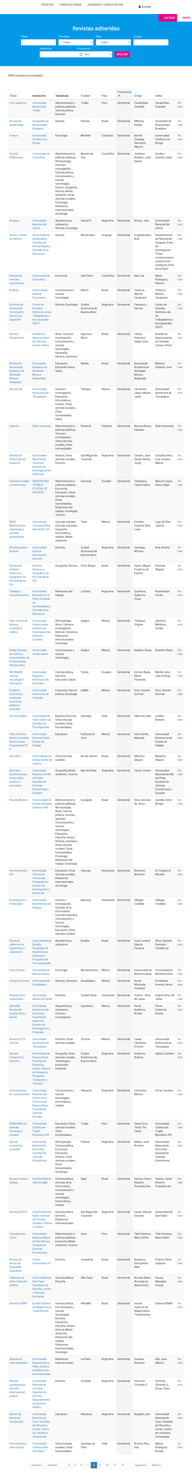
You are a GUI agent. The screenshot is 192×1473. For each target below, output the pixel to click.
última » (156, 1465)
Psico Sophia (17, 970)
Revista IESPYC (18, 1211)
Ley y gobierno (17, 102)
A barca (14, 290)
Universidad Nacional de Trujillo (39, 106)
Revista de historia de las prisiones (17, 459)
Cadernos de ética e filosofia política (18, 1281)
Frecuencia (83, 48)
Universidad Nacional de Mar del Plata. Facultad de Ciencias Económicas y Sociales (41, 782)
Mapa (186, 17)
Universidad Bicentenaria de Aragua (41, 904)
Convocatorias (70, 4)
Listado (169, 17)
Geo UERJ (15, 756)
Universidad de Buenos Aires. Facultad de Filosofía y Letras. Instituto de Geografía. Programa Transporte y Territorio (41, 1068)
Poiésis (13, 135)
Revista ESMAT (18, 1303)
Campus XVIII (40, 807)
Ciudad (138, 36)
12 (122, 1465)
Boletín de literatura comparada (16, 1418)
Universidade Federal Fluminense (40, 294)
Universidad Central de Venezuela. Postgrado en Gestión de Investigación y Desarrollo (41, 882)
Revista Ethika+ (18, 715)
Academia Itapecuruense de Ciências (41, 337)
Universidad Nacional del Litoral (39, 224)
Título (24, 36)
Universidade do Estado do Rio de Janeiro (42, 760)
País (98, 36)
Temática (64, 36)
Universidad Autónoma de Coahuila (40, 694)
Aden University (41, 426)
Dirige (138, 95)
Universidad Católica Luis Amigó (39, 139)
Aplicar (122, 54)
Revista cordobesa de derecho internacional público (17, 1388)
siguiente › (141, 1465)
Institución (46, 48)
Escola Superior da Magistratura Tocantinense (41, 1307)
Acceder (145, 6)
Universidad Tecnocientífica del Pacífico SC (41, 525)
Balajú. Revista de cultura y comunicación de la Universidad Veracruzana (19, 658)
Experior (14, 426)
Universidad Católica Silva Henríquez (40, 1447)
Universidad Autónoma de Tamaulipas (40, 393)
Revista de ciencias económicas (16, 279)
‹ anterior (52, 1465)
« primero (36, 1465)
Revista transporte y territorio (16, 1057)
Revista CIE (15, 389)
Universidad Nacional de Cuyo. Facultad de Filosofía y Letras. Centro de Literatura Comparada (41, 1425)
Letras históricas (19, 980)
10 (107, 1465)
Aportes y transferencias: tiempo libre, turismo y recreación (18, 778)
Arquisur (14, 220)
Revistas (47, 4)
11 (114, 1465)
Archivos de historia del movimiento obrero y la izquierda (16, 312)
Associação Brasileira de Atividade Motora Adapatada (39, 371)
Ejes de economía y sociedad (16, 1145)
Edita (158, 95)
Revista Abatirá (18, 799)
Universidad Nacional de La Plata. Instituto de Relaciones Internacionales (41, 1367)
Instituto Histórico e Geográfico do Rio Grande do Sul (40, 573)
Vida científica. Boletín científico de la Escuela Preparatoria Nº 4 (19, 742)
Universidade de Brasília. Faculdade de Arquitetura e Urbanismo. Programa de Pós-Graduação (41, 952)
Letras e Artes (40, 345)
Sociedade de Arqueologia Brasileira (40, 125)
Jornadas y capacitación (105, 4)
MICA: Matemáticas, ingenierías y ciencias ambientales (17, 529)
